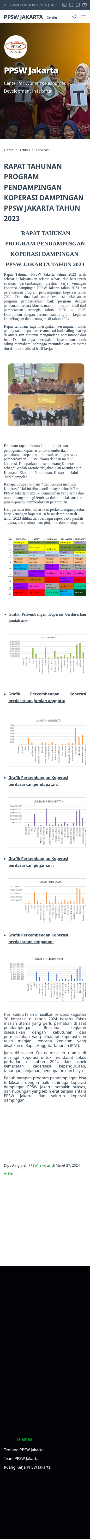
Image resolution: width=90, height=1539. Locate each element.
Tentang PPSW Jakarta (23, 1449)
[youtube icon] (85, 4)
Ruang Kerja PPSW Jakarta (27, 1467)
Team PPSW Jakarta (21, 1458)
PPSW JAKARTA (23, 17)
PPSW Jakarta (39, 1165)
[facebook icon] (72, 4)
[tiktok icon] (79, 4)
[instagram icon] (65, 4)
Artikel (10, 1173)
